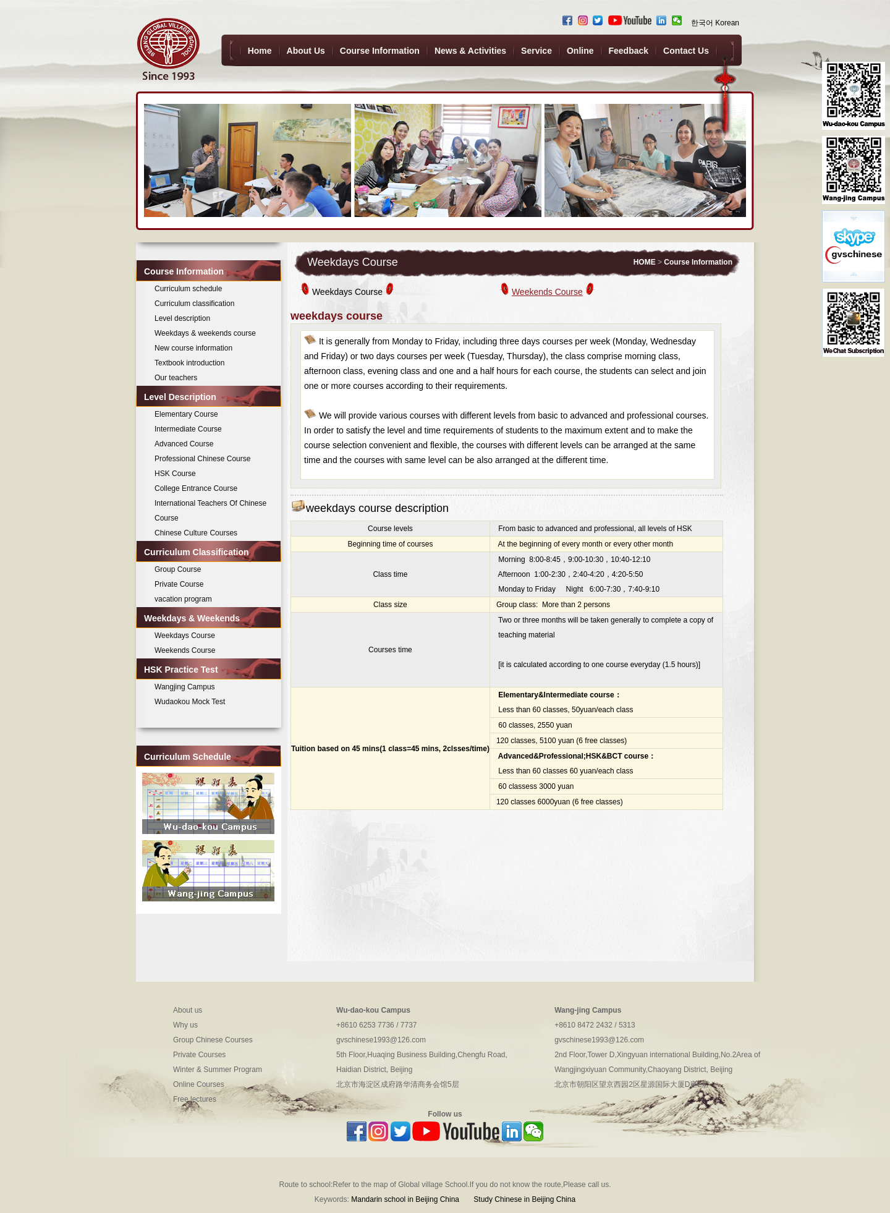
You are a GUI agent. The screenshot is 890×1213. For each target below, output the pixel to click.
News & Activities (470, 51)
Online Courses (198, 1084)
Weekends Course (185, 650)
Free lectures (194, 1099)
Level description (182, 318)
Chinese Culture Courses (196, 533)
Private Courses (199, 1054)
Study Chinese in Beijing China (523, 1199)
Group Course (178, 569)
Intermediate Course (188, 429)
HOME (645, 262)
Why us (185, 1025)
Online (580, 51)
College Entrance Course (196, 488)
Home (260, 51)
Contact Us (686, 51)
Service (536, 51)
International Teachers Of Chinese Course (210, 510)
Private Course (179, 584)
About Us (306, 51)
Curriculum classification (194, 303)
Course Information (380, 51)
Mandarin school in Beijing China (405, 1199)
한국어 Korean (715, 23)
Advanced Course (184, 444)
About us (187, 1010)
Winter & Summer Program (217, 1069)
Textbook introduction (189, 363)
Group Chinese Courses (213, 1040)
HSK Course (175, 473)
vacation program (183, 599)
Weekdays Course (185, 635)
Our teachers (176, 377)
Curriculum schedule (188, 288)
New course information (193, 348)
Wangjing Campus (185, 687)
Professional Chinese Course (202, 458)
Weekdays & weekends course (205, 333)
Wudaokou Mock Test (190, 701)
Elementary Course (186, 414)
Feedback (629, 51)
